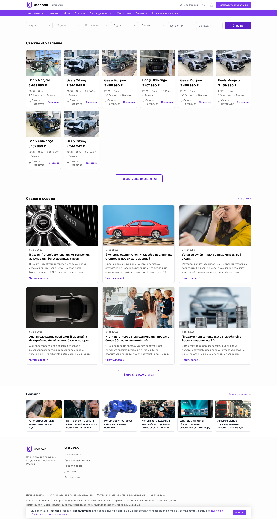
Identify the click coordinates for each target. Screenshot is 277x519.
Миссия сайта (72, 454)
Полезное (141, 13)
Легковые (57, 5)
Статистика (124, 13)
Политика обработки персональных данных (70, 495)
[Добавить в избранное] (57, 54)
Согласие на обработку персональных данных (121, 495)
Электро (80, 13)
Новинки (54, 13)
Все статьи (244, 198)
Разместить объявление (233, 5)
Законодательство (101, 13)
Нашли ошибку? (157, 495)
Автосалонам (72, 477)
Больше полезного (239, 394)
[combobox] (39, 25)
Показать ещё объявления (138, 179)
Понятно (239, 512)
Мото (67, 13)
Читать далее (39, 278)
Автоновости (36, 13)
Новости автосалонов (165, 13)
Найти (237, 25)
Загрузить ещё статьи (139, 374)
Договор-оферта (35, 495)
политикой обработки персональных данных (117, 504)
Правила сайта (73, 465)
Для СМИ (70, 471)
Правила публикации (77, 460)
